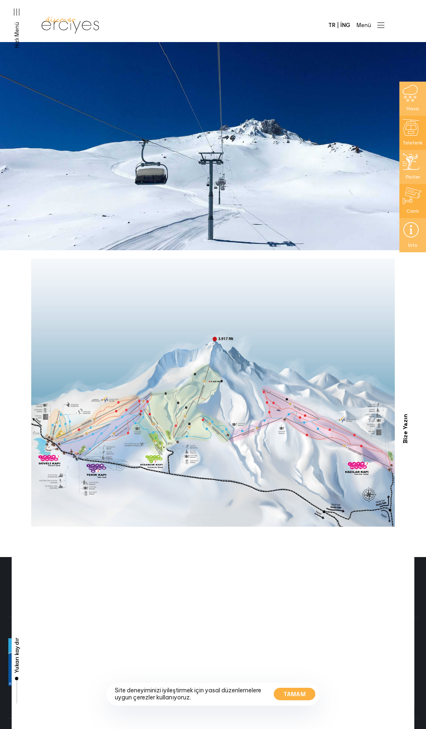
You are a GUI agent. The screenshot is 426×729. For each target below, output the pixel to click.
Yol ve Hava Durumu (102, 680)
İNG (345, 25)
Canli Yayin (91, 655)
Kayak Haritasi (95, 672)
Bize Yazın (405, 428)
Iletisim (86, 698)
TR (332, 25)
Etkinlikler (89, 689)
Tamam (294, 694)
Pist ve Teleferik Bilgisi (106, 663)
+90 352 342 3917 (245, 652)
